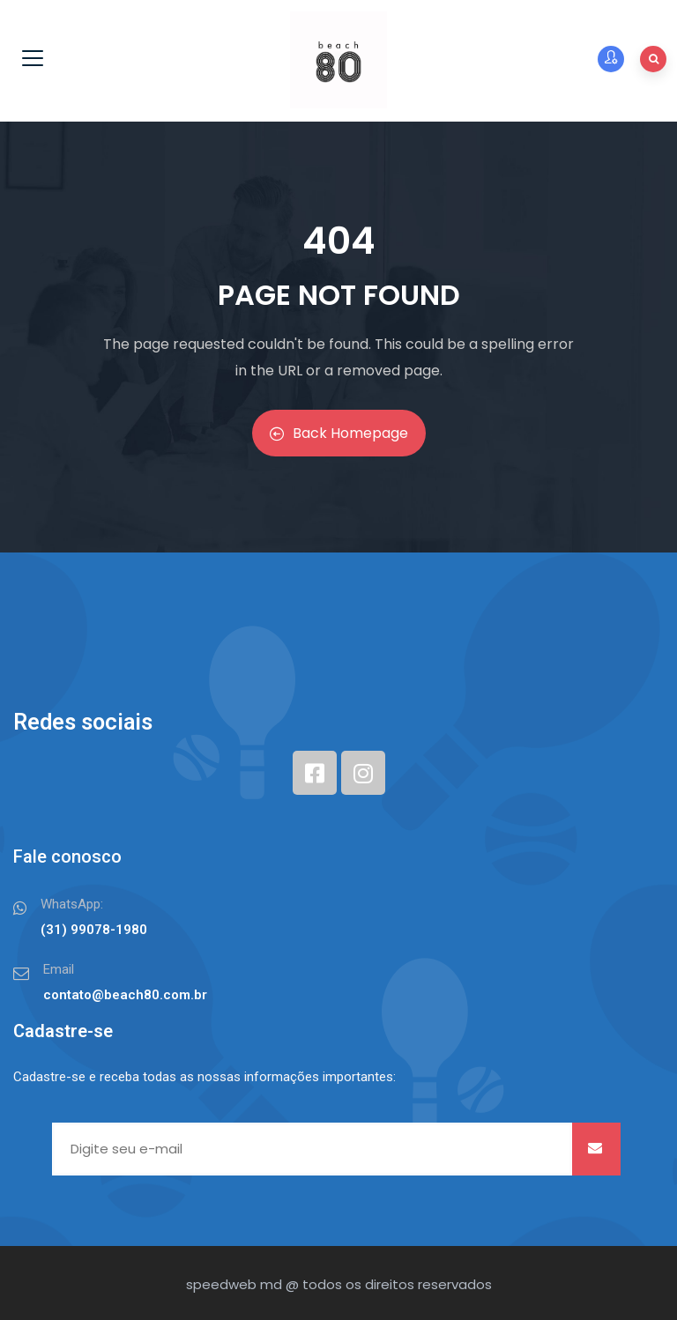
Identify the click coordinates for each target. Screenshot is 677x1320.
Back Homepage (339, 433)
